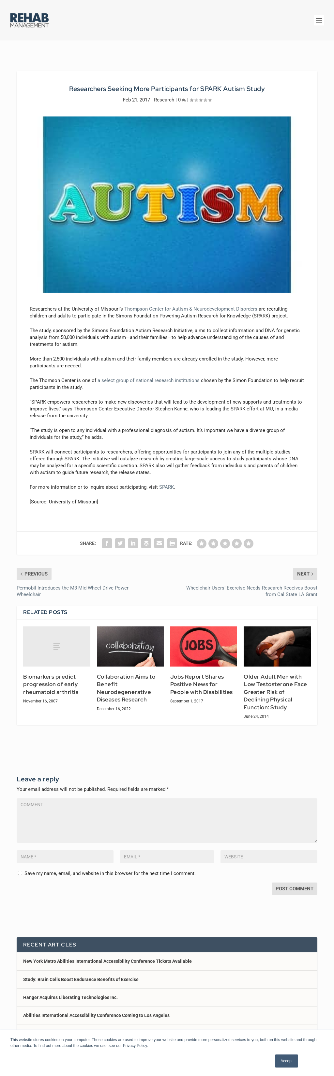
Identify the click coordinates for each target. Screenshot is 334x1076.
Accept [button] (287, 1061)
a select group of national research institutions (149, 376)
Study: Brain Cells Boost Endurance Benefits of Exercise (81, 974)
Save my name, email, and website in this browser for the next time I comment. (110, 869)
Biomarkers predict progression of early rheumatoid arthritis (50, 680)
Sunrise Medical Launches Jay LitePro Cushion (72, 1028)
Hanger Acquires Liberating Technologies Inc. (70, 992)
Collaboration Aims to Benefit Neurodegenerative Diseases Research (126, 684)
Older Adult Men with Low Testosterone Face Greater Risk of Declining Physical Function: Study (275, 687)
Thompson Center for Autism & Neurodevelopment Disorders (190, 304)
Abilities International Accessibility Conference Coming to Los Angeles (96, 1010)
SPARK (166, 482)
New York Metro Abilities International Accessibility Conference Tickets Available (107, 956)
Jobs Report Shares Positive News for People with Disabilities (201, 680)
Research (164, 95)
